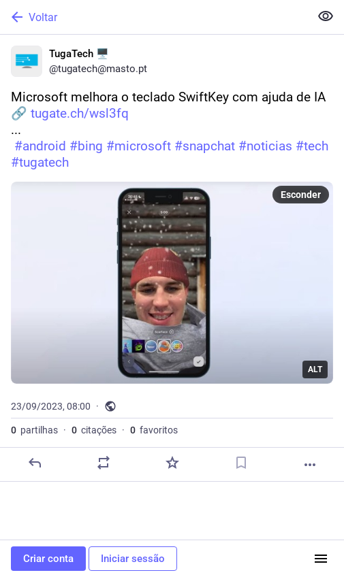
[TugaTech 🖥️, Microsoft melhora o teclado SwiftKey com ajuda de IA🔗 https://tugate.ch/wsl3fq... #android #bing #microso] (172, 258)
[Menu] (321, 558)
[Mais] (310, 465)
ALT (315, 369)
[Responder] (35, 463)
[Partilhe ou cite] (103, 463)
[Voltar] (153, 17)
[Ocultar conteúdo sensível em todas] (325, 16)
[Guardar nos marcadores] (241, 463)
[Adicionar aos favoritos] (172, 463)
